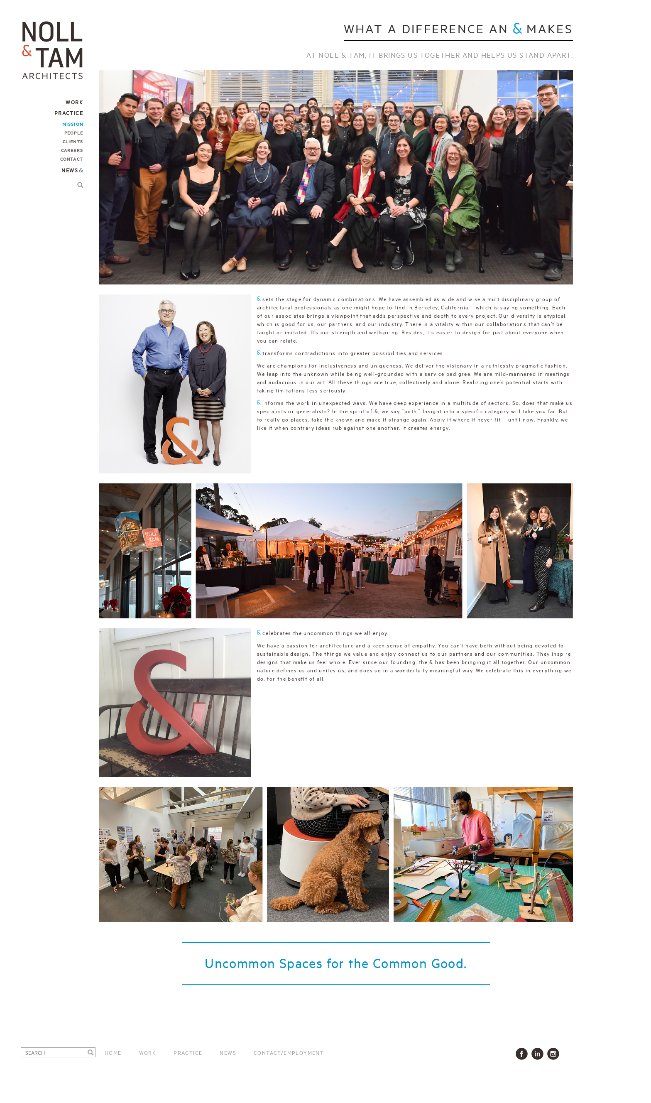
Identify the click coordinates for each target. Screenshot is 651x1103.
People (73, 132)
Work (148, 1052)
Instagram (555, 1053)
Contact (71, 158)
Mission (72, 123)
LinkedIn (539, 1053)
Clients (73, 141)
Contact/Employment (289, 1052)
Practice (188, 1052)
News (69, 170)
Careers (72, 150)
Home (113, 1052)
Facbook (523, 1053)
